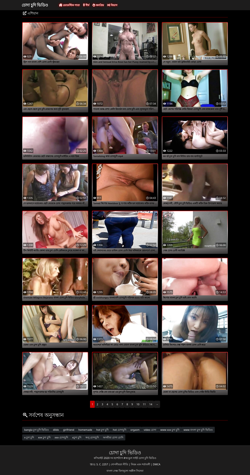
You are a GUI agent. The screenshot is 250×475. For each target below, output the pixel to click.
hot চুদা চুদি (102, 430)
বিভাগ (112, 5)
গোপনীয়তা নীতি (120, 464)
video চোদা (150, 430)
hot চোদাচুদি (119, 430)
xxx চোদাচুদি (61, 437)
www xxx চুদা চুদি (170, 430)
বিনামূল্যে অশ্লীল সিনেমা (131, 470)
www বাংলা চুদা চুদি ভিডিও (198, 430)
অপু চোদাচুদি (92, 437)
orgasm (135, 430)
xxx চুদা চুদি (44, 437)
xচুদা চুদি (76, 437)
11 (144, 404)
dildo (56, 430)
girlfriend (68, 430)
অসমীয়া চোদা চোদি (113, 437)
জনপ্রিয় (98, 5)
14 (150, 404)
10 (137, 404)
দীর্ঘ (86, 5)
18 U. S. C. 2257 (99, 464)
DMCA (156, 464)
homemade (85, 430)
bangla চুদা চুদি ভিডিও (36, 430)
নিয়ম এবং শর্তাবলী (141, 464)
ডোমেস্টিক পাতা (69, 5)
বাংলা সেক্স (112, 470)
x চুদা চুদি (29, 437)
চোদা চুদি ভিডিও (35, 5)
